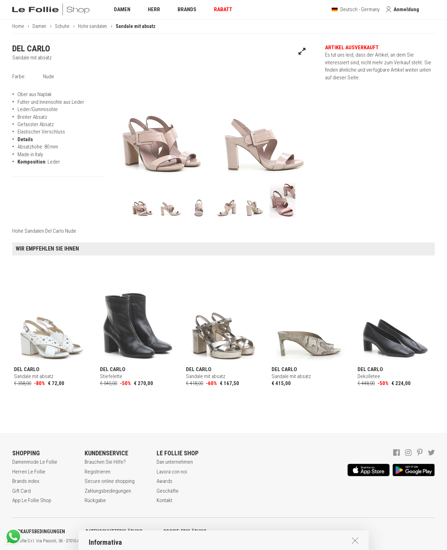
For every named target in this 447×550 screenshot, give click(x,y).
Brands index (25, 481)
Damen (39, 26)
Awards (164, 481)
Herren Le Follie (28, 472)
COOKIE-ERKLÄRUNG (185, 531)
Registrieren (97, 472)
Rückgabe (95, 500)
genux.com (224, 540)
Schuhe (62, 26)
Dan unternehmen (175, 462)
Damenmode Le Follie (34, 462)
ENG (248, 540)
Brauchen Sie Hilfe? (105, 462)
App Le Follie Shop (31, 500)
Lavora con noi (172, 472)
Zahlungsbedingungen (108, 491)
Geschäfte (168, 491)
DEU (256, 540)
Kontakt (164, 500)
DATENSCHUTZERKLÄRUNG (114, 531)
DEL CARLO (31, 48)
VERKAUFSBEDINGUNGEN (38, 531)
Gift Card (21, 491)
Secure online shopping (110, 481)
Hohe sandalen (92, 26)
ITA (240, 540)
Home (18, 26)
